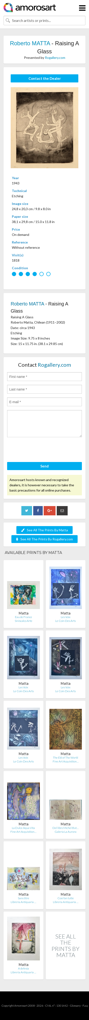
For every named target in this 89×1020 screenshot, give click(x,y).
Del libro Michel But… (65, 828)
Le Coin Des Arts (65, 621)
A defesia (23, 968)
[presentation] (43, 450)
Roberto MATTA (30, 43)
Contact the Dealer (44, 78)
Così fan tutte (65, 898)
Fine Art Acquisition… (66, 761)
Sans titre (23, 898)
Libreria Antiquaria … (23, 902)
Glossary (75, 1005)
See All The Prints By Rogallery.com (44, 539)
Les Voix (65, 617)
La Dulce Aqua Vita (23, 828)
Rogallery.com (55, 58)
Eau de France (23, 617)
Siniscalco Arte (23, 621)
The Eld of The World (65, 757)
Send (44, 466)
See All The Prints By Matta (44, 530)
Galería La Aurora (65, 831)
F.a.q (85, 1005)
